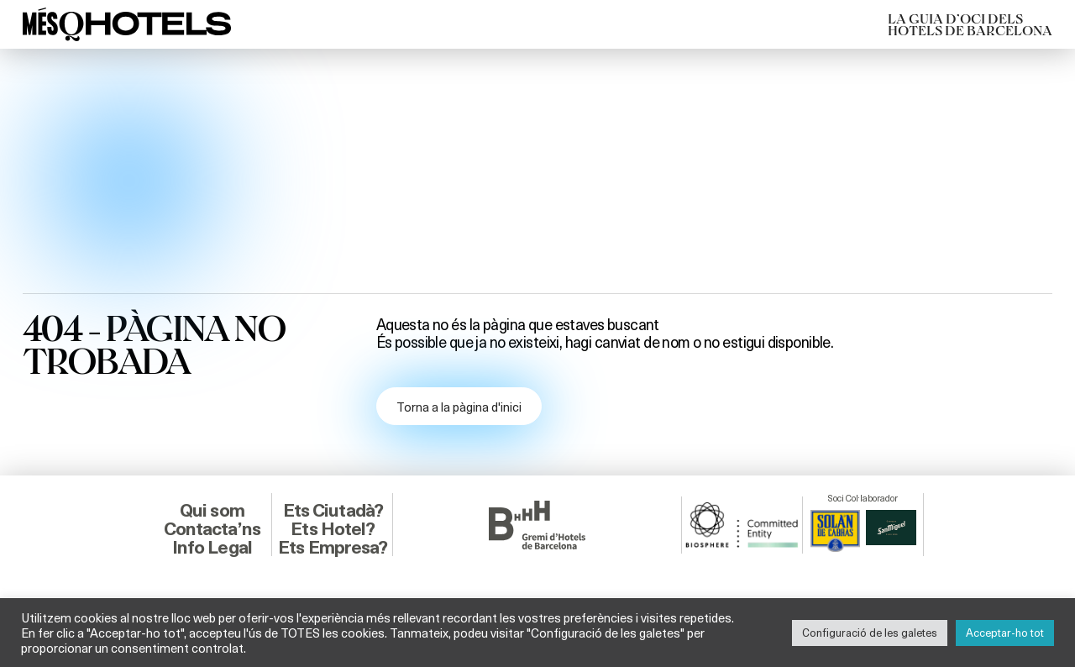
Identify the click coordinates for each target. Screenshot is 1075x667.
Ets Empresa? (332, 547)
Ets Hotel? (333, 528)
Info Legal (212, 547)
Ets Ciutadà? (333, 510)
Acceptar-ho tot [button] (1005, 632)
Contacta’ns (212, 528)
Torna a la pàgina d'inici (459, 406)
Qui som (212, 510)
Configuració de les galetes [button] (869, 632)
